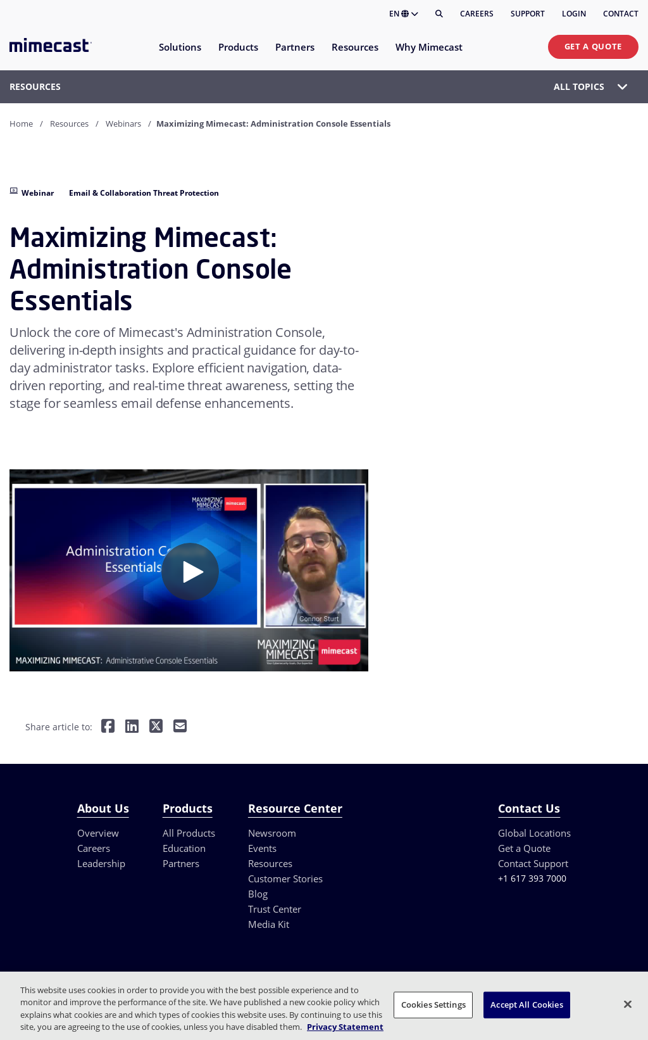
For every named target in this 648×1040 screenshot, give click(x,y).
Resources (69, 123)
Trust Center (274, 909)
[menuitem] (179, 54)
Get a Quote (593, 46)
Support (528, 13)
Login (574, 13)
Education (184, 848)
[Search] (439, 14)
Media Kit (268, 924)
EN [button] (403, 13)
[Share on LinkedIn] (132, 727)
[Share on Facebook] (108, 727)
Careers (477, 13)
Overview (98, 833)
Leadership (101, 863)
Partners (181, 863)
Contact (621, 13)
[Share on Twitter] (156, 727)
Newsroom (272, 833)
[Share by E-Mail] (180, 727)
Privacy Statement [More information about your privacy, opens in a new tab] (345, 1026)
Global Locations (534, 833)
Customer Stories (285, 878)
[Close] (628, 1004)
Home (21, 123)
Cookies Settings (433, 1004)
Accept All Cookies (526, 1004)
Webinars (123, 123)
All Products (189, 833)
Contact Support (533, 863)
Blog (258, 893)
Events (262, 848)
